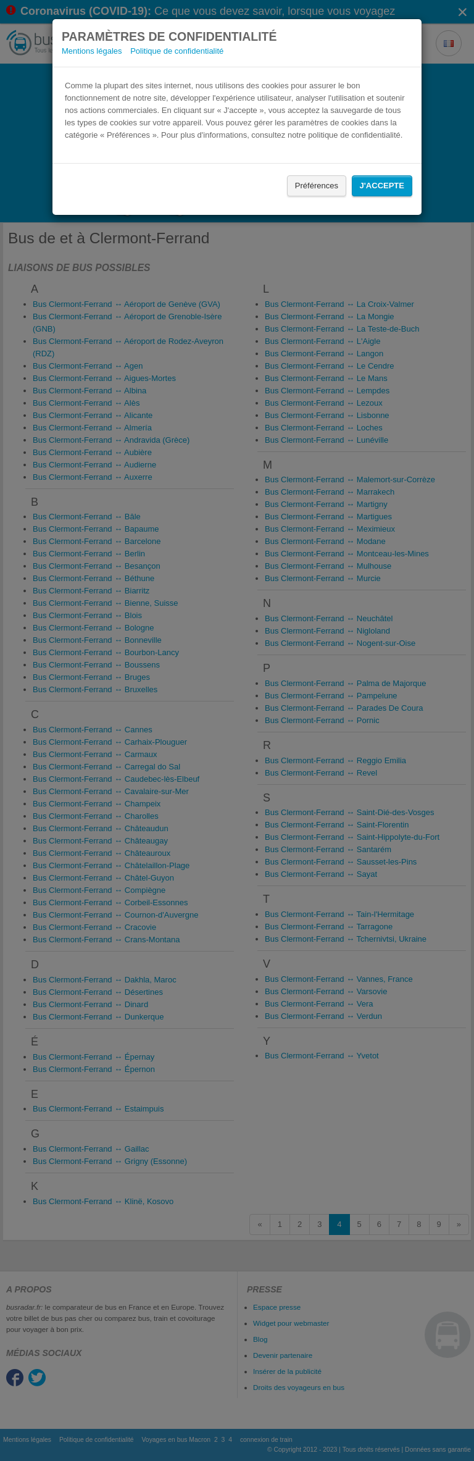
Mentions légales (92, 51)
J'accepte (382, 185)
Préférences (316, 185)
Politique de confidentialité (176, 51)
